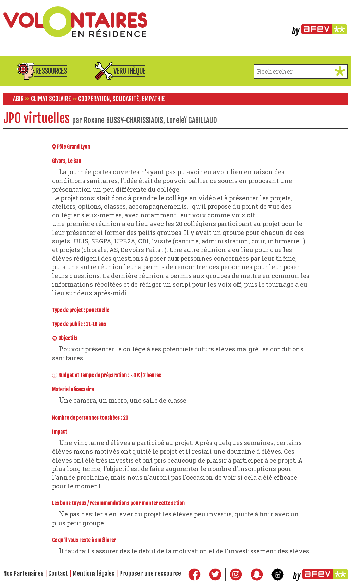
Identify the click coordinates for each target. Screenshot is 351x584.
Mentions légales (93, 573)
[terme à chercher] (293, 71)
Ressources (51, 70)
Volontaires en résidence (175, 21)
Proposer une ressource (150, 573)
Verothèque (129, 70)
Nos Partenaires (23, 573)
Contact (58, 573)
